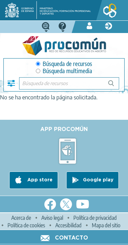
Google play (98, 180)
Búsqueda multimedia (64, 71)
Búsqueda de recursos (64, 63)
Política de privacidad (95, 217)
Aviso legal (52, 217)
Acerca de (21, 217)
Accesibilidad (68, 225)
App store (39, 180)
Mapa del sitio (106, 225)
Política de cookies (26, 225)
